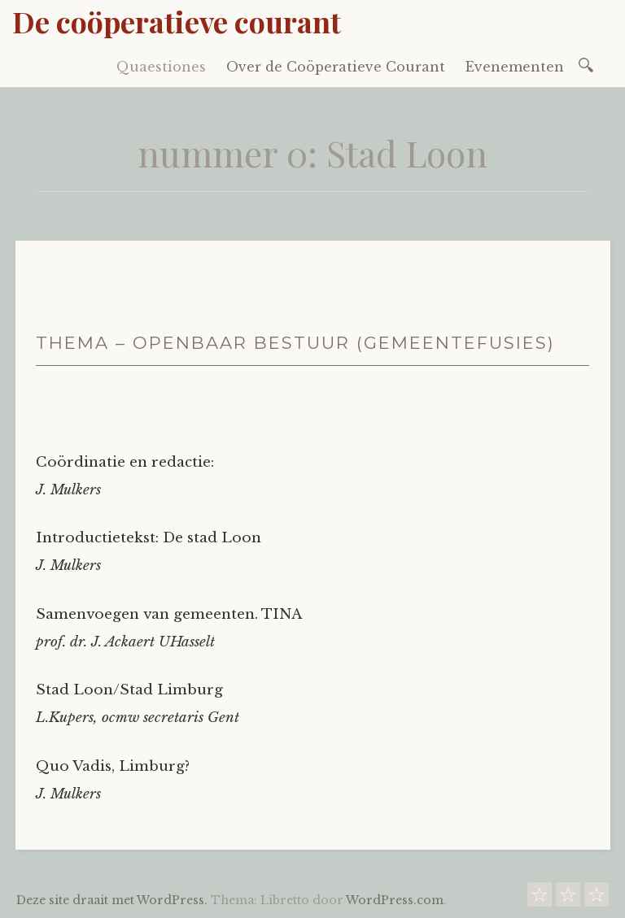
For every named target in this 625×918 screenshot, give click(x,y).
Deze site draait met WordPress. (112, 900)
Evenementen (514, 67)
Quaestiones (161, 67)
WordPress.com (395, 900)
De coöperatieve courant (176, 21)
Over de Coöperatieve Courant (335, 67)
